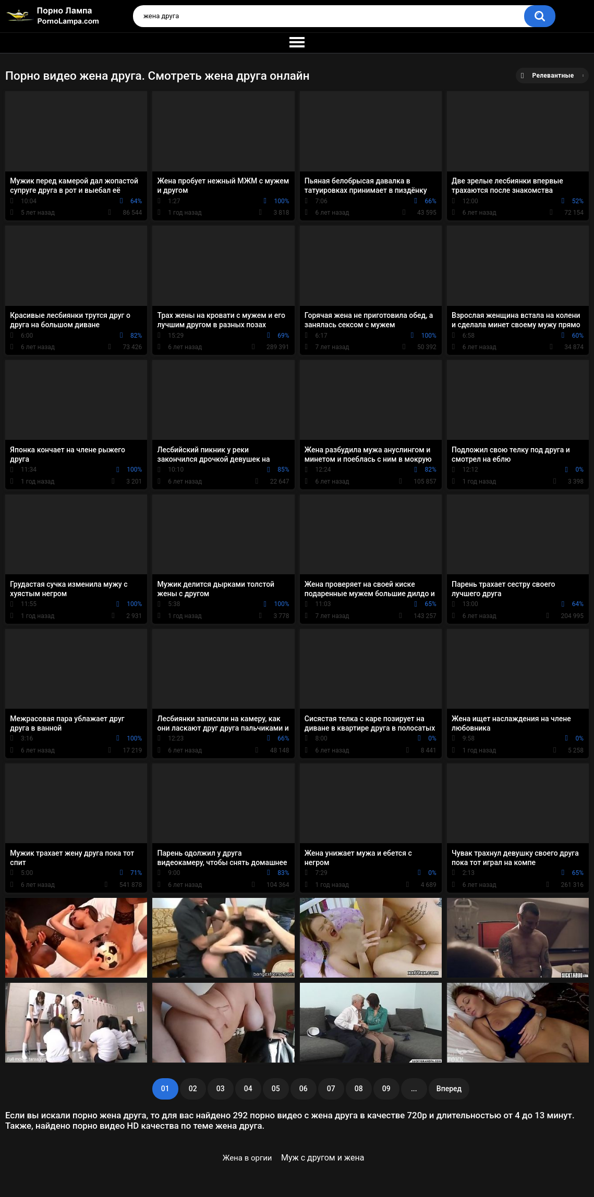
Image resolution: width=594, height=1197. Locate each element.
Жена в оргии (247, 1158)
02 (193, 1088)
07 (331, 1088)
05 (276, 1088)
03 (220, 1088)
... (414, 1088)
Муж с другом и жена (322, 1158)
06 (303, 1088)
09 (386, 1088)
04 (248, 1088)
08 (359, 1088)
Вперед (449, 1088)
